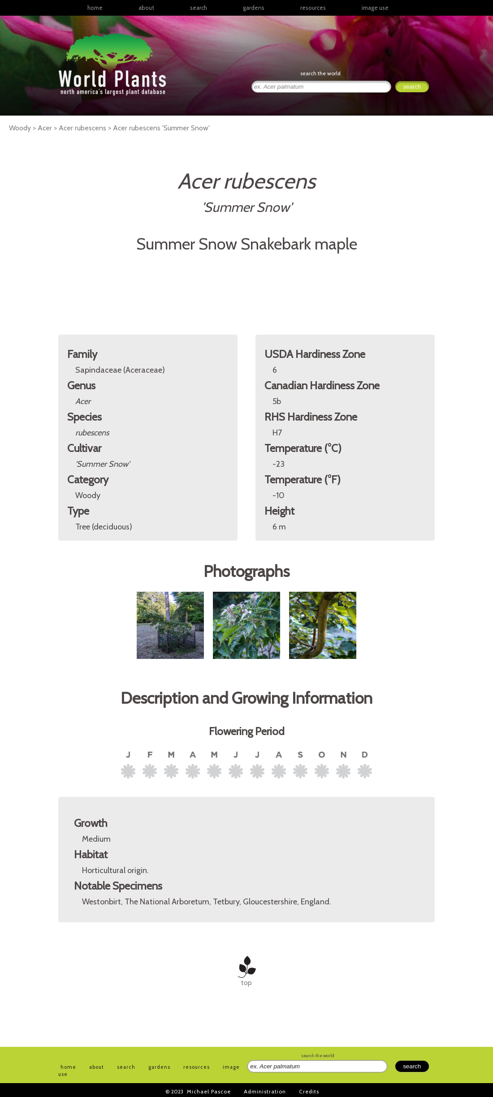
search (198, 7)
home (95, 7)
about (146, 7)
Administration (265, 1091)
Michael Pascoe (209, 1091)
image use (375, 7)
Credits (309, 1091)
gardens (253, 7)
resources (196, 1067)
